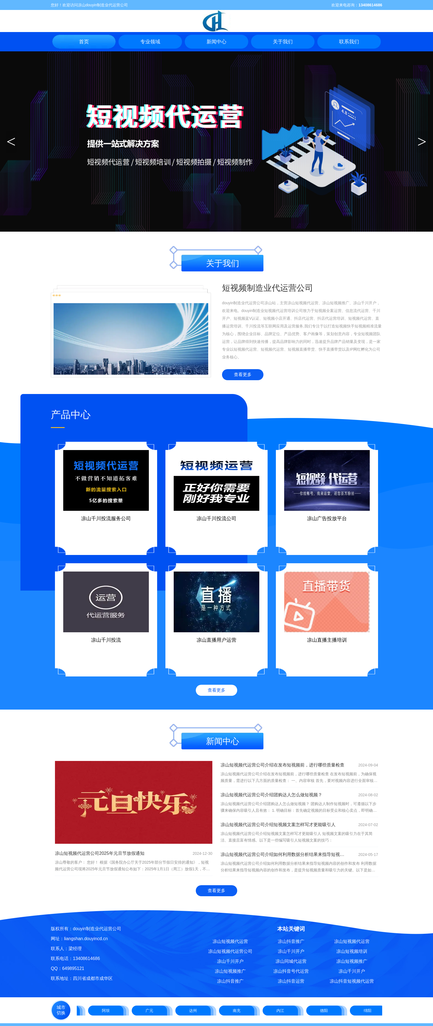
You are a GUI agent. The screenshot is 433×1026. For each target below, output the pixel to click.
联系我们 (349, 41)
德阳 (325, 1010)
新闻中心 (216, 41)
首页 (84, 41)
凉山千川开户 (230, 961)
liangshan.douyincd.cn (86, 938)
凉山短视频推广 (230, 971)
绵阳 (369, 1010)
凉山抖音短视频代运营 (352, 981)
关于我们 (283, 41)
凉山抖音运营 (291, 981)
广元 (151, 1010)
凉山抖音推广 (230, 981)
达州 (195, 1010)
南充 (238, 1010)
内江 (282, 1010)
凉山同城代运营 (291, 961)
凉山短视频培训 (351, 951)
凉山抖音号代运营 (291, 971)
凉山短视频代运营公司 (230, 951)
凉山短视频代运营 (230, 941)
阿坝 (107, 1010)
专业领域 (150, 41)
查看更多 (243, 374)
